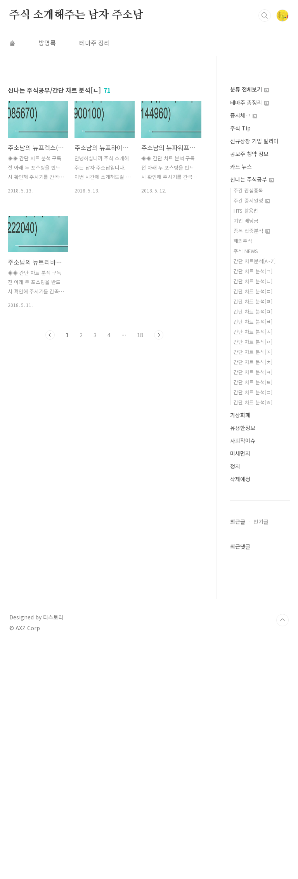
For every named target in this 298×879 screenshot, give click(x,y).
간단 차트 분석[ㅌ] (253, 382)
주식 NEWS (246, 251)
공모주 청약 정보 (249, 154)
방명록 (47, 42)
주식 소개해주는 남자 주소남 (76, 15)
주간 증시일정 (252, 200)
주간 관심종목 (248, 190)
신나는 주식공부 (252, 179)
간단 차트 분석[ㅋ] (253, 372)
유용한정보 (242, 428)
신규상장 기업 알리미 (254, 141)
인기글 (261, 754)
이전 (50, 335)
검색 (264, 15)
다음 (158, 335)
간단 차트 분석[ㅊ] (253, 362)
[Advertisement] (260, 634)
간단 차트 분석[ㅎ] (253, 402)
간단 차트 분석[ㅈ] (253, 351)
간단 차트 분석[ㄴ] (253, 281)
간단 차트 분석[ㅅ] (253, 331)
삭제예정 (240, 479)
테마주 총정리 (249, 102)
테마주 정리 (94, 42)
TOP (282, 853)
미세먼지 (240, 453)
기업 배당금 (246, 220)
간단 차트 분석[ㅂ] (253, 321)
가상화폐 (240, 415)
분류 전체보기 (249, 89)
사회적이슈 (242, 440)
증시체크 (243, 115)
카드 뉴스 (241, 166)
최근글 (237, 754)
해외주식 (243, 240)
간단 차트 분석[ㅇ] (253, 341)
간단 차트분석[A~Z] (254, 261)
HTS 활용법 (246, 210)
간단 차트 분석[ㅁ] (253, 311)
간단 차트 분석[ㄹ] (253, 301)
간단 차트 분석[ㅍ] (253, 392)
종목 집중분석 (252, 230)
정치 (235, 466)
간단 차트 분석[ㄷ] (253, 291)
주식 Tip (240, 128)
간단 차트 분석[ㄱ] (253, 271)
